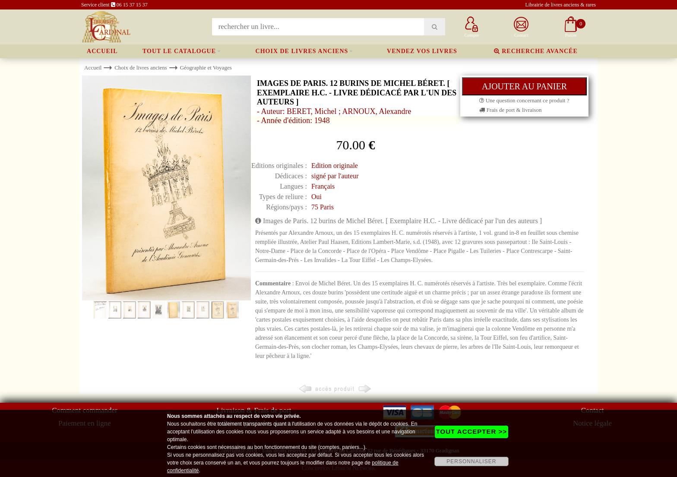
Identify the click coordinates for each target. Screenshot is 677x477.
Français (323, 186)
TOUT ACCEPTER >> (471, 431)
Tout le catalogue (179, 51)
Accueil (102, 51)
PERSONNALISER (471, 461)
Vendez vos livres (422, 51)
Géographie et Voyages (206, 67)
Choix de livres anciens (302, 51)
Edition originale (334, 165)
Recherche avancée (536, 51)
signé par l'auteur (335, 176)
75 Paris (322, 207)
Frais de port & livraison (510, 110)
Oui (316, 196)
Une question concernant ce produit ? (524, 100)
